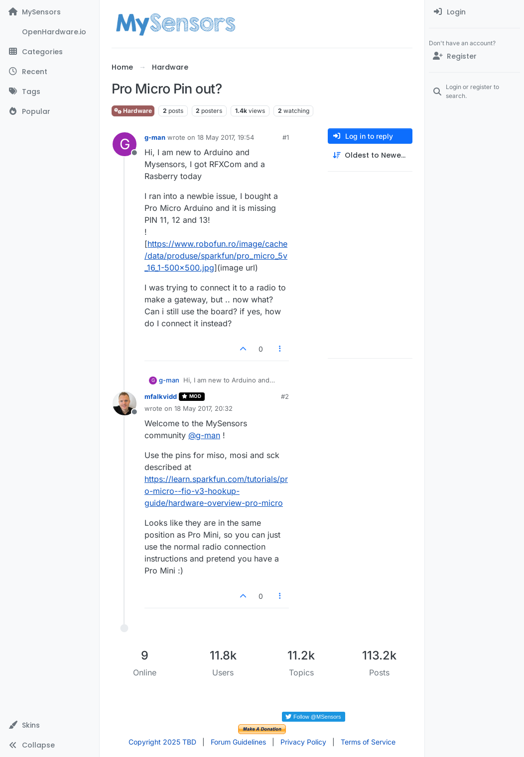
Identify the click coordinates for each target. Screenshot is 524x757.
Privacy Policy (303, 742)
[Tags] (49, 91)
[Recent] (49, 72)
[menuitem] (474, 12)
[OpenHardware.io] (49, 32)
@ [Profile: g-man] (204, 435)
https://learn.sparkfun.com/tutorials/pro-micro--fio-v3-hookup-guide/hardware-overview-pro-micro (216, 491)
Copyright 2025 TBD (162, 742)
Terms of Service (368, 742)
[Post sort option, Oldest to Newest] (370, 155)
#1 (285, 137)
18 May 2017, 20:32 (203, 408)
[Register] (474, 56)
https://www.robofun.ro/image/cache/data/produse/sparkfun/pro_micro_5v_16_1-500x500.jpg (215, 256)
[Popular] (49, 111)
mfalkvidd (160, 396)
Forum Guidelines (238, 742)
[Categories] (49, 52)
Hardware (133, 110)
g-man (154, 137)
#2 (285, 396)
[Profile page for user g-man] (124, 144)
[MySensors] (49, 12)
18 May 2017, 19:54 (225, 137)
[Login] (474, 12)
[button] (49, 725)
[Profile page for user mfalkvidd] (124, 403)
